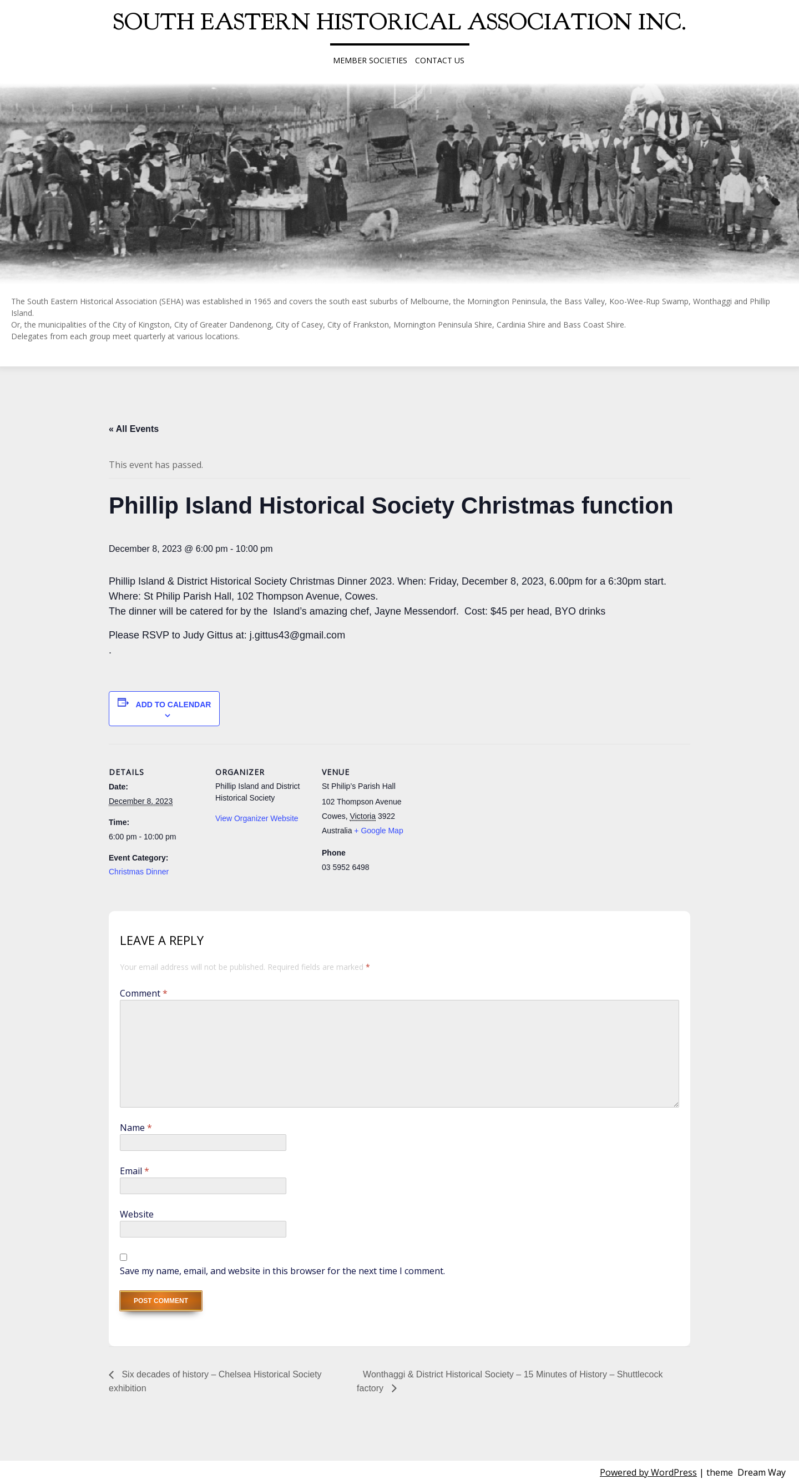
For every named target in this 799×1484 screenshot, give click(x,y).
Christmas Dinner (139, 871)
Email (134, 1171)
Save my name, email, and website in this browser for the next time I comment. (282, 1271)
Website (137, 1214)
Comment (144, 993)
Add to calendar (173, 704)
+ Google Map (378, 830)
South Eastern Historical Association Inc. (399, 22)
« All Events (134, 429)
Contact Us (439, 60)
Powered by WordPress (648, 1472)
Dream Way (761, 1472)
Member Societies (370, 60)
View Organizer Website (257, 818)
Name (136, 1127)
